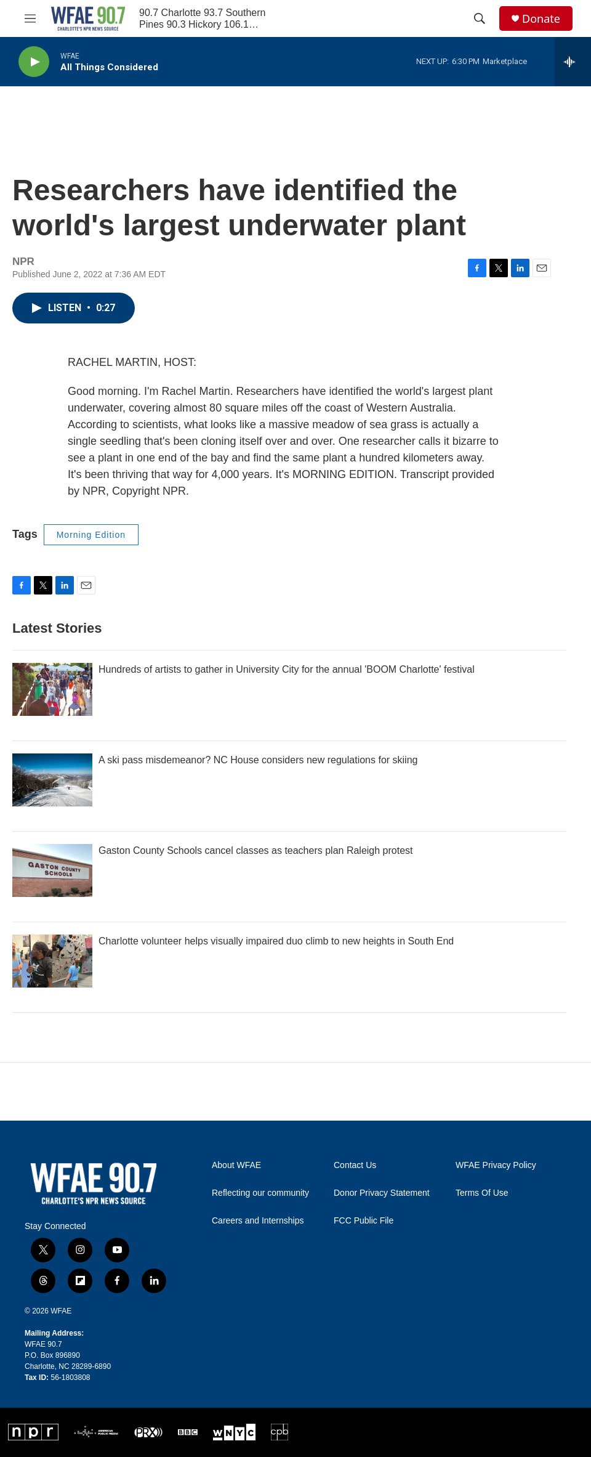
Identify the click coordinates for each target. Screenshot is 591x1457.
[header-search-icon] (479, 18)
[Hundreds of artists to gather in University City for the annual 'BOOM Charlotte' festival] (52, 689)
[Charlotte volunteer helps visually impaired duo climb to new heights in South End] (52, 961)
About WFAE (236, 1165)
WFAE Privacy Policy (496, 1165)
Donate (541, 18)
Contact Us (355, 1165)
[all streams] (573, 61)
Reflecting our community (260, 1193)
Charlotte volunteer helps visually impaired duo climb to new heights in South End (276, 941)
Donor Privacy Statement (382, 1193)
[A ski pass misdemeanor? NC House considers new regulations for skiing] (52, 779)
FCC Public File (363, 1220)
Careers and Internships (258, 1220)
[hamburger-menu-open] (30, 18)
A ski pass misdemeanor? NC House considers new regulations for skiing (257, 760)
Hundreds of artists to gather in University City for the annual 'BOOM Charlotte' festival (286, 669)
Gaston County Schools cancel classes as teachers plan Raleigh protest (255, 850)
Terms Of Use (482, 1193)
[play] (34, 62)
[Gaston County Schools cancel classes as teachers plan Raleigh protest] (52, 870)
